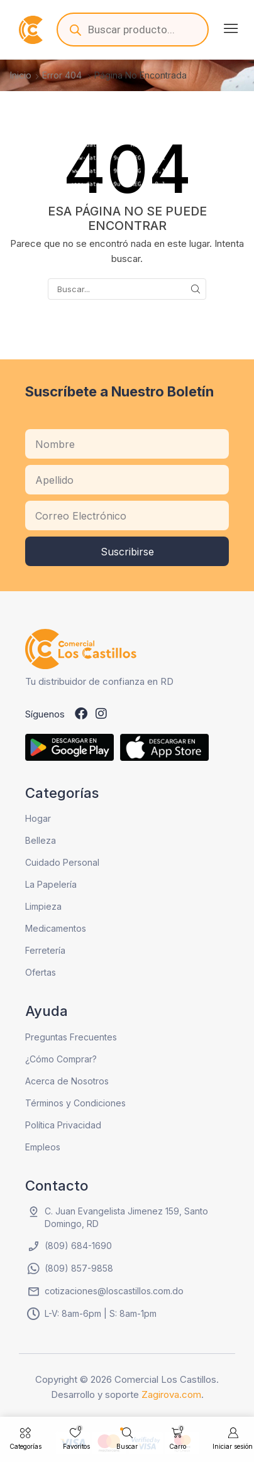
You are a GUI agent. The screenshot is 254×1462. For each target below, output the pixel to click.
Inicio (20, 75)
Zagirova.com (171, 1394)
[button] (231, 28)
